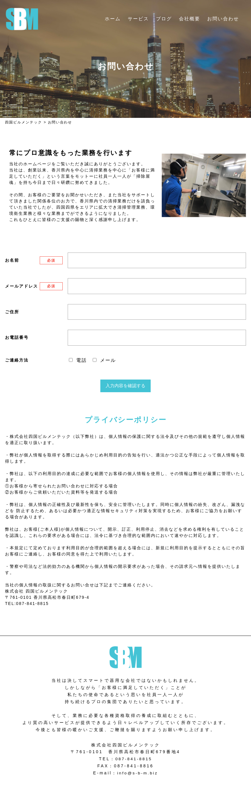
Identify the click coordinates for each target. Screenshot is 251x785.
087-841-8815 (134, 758)
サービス (138, 18)
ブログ (164, 18)
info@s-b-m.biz (137, 773)
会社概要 (189, 18)
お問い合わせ (223, 18)
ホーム (113, 18)
